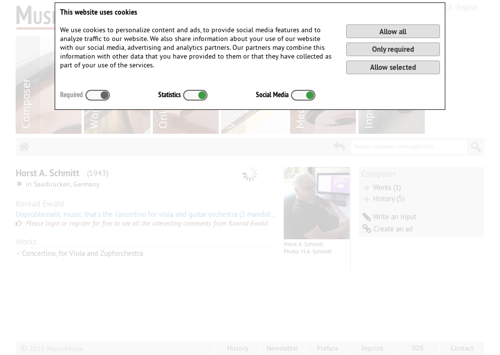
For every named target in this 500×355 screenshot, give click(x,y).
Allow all (392, 31)
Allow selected (393, 67)
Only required (393, 49)
